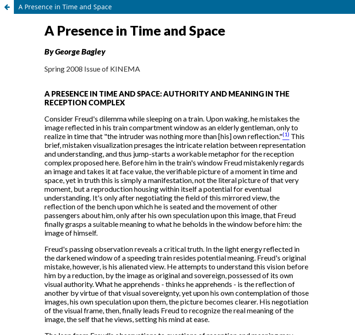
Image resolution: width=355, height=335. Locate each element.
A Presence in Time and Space (65, 6)
